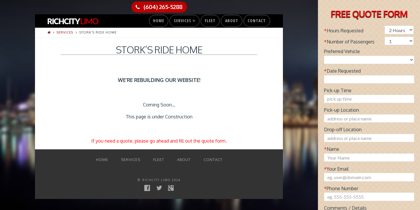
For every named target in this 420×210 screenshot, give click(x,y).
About (231, 20)
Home (158, 20)
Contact (257, 20)
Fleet (210, 20)
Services (184, 19)
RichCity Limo (156, 180)
